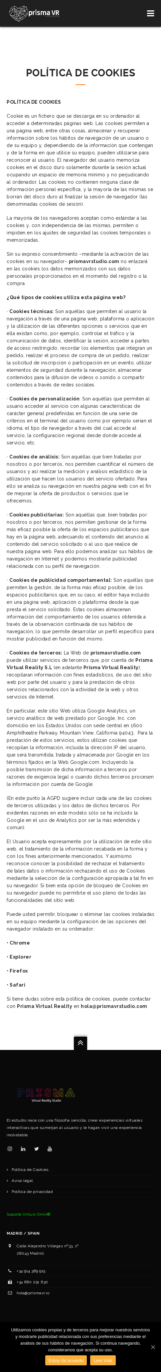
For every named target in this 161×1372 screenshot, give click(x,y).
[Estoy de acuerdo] (152, 1347)
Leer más (102, 1360)
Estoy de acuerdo (66, 1360)
